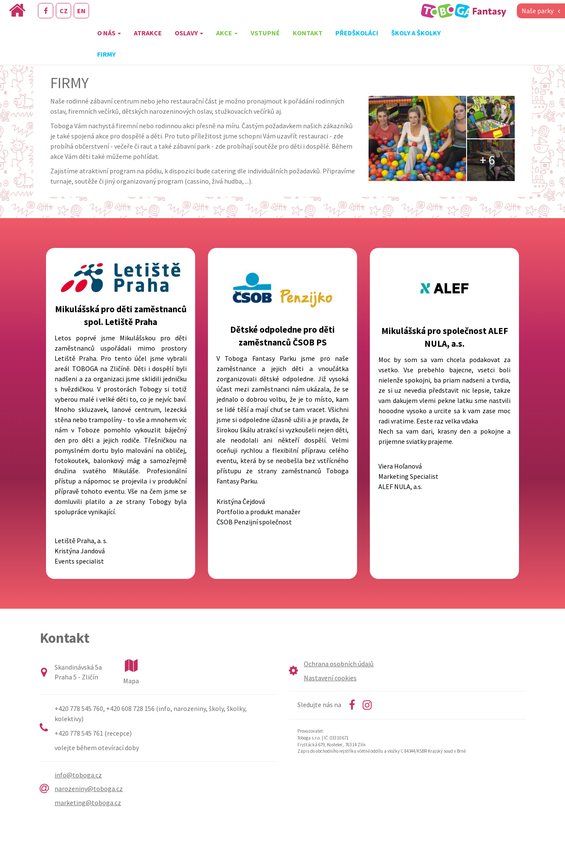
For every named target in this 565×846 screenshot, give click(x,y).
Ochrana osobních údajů (339, 663)
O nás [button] (109, 33)
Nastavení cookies (330, 677)
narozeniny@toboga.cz (89, 788)
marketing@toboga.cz (88, 802)
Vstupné (265, 33)
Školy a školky (416, 33)
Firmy (106, 54)
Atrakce (148, 33)
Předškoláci (356, 33)
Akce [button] (227, 33)
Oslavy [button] (189, 33)
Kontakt (308, 33)
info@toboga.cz (78, 775)
